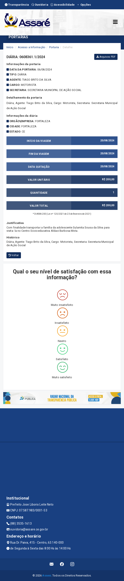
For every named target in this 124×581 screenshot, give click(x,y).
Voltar (14, 255)
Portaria (54, 47)
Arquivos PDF (105, 56)
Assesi (46, 575)
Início (9, 47)
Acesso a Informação (31, 47)
